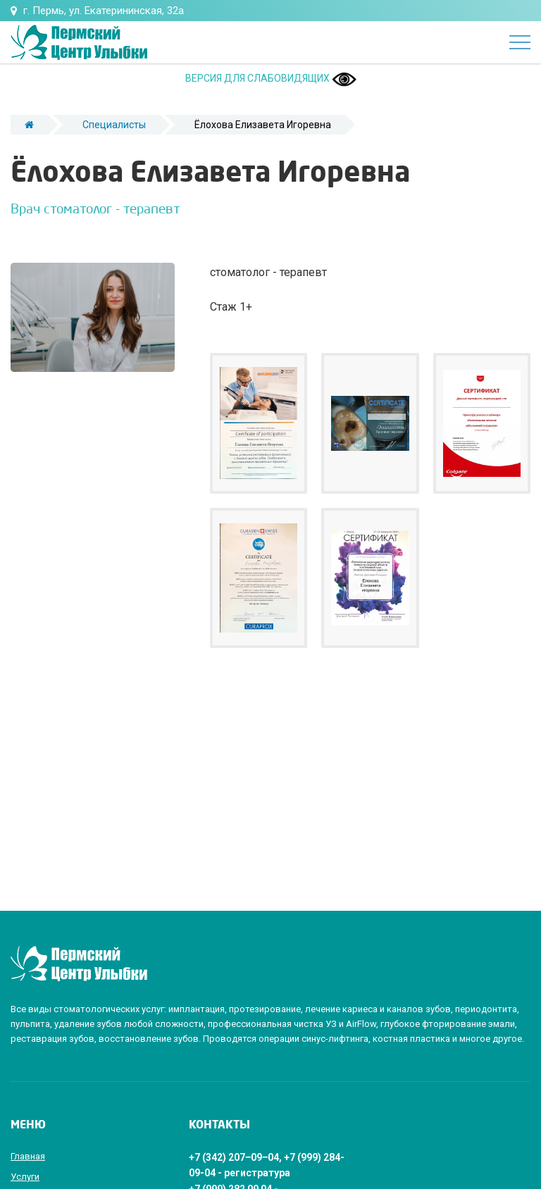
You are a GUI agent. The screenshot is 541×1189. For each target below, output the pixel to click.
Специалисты (114, 124)
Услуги (25, 1176)
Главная (28, 1156)
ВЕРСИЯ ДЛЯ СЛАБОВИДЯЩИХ (270, 78)
